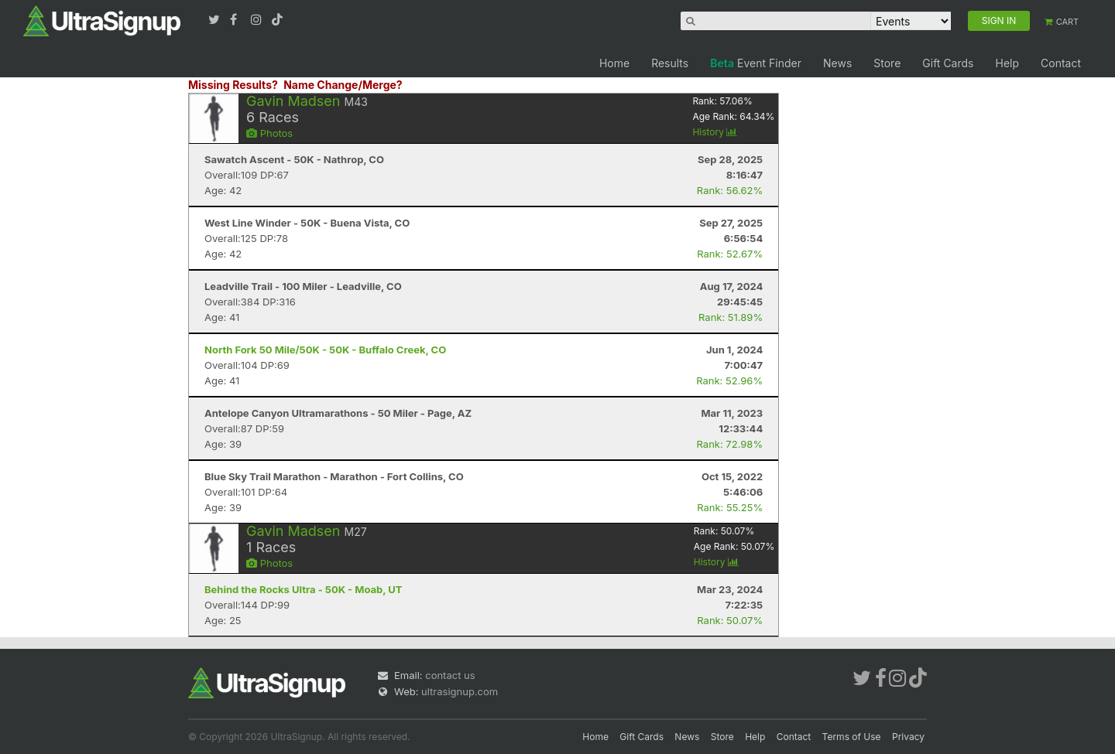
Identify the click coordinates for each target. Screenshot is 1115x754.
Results (669, 63)
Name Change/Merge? (343, 84)
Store (887, 63)
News (837, 63)
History (714, 132)
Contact (1061, 63)
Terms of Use (851, 736)
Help (1007, 63)
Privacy (908, 736)
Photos (269, 133)
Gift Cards (947, 63)
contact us (450, 675)
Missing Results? (233, 84)
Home (614, 63)
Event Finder (755, 63)
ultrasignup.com (459, 691)
